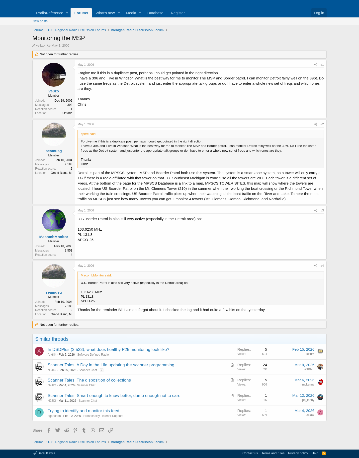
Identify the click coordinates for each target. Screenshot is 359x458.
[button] (67, 12)
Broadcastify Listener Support (102, 416)
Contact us (250, 453)
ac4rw (310, 415)
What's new (105, 13)
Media (131, 13)
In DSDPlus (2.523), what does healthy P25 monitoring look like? (108, 349)
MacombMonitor (53, 237)
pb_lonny (308, 400)
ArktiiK (52, 354)
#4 (322, 265)
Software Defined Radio (93, 354)
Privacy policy (298, 453)
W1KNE (309, 369)
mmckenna (307, 384)
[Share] (316, 65)
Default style (44, 453)
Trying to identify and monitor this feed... (85, 410)
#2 (322, 124)
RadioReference (49, 13)
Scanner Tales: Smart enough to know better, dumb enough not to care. (114, 395)
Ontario (67, 113)
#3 (322, 210)
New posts (40, 21)
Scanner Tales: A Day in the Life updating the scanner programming (111, 365)
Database (155, 13)
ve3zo (40, 45)
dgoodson (54, 416)
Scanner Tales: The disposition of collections (89, 380)
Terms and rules (273, 453)
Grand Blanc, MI (61, 173)
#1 (322, 64)
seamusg (54, 151)
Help (315, 453)
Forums (81, 13)
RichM (310, 354)
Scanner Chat (88, 370)
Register (178, 13)
